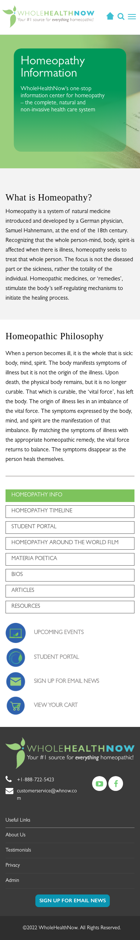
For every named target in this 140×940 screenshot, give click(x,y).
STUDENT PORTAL (33, 527)
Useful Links (18, 820)
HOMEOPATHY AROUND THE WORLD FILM (65, 543)
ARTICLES (22, 591)
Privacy (13, 865)
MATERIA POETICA (34, 559)
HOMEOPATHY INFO (36, 495)
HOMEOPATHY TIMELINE (41, 511)
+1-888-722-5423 (35, 780)
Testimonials (18, 850)
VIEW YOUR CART (56, 706)
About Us (15, 835)
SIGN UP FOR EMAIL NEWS (66, 682)
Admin (12, 880)
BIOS (17, 575)
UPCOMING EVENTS (59, 633)
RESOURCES (25, 607)
